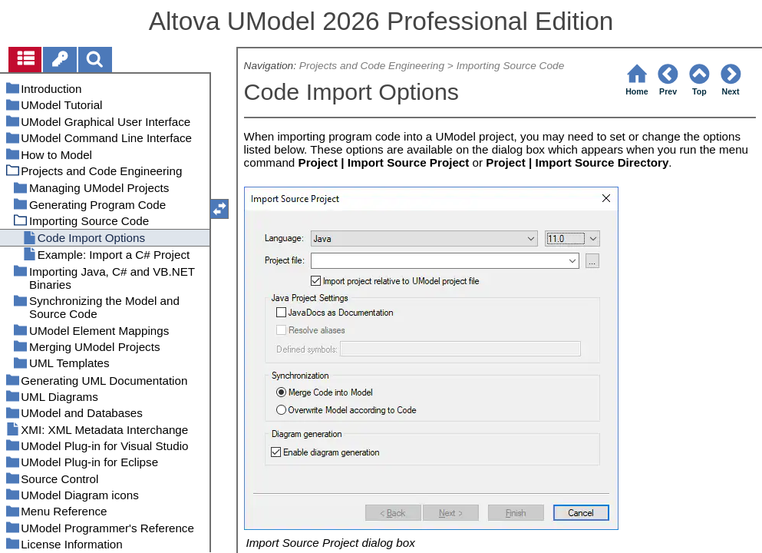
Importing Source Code (511, 65)
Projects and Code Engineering (371, 65)
